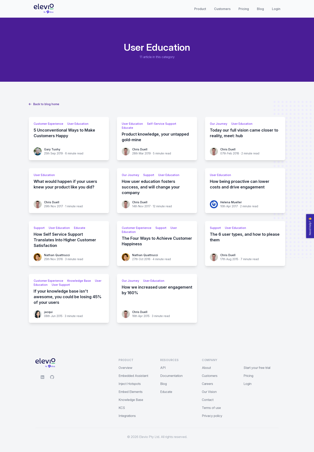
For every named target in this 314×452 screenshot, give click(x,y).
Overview (125, 368)
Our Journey (218, 123)
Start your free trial (257, 368)
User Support (61, 284)
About (206, 368)
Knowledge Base (79, 280)
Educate (127, 127)
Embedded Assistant (133, 376)
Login (276, 9)
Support (148, 175)
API (163, 368)
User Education (78, 123)
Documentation (171, 376)
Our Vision (209, 392)
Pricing (244, 9)
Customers (222, 9)
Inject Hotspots (130, 384)
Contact (207, 400)
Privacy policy (212, 416)
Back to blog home (44, 104)
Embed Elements (131, 392)
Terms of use (211, 408)
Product (200, 9)
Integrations (127, 416)
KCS (122, 408)
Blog (260, 9)
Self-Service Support (161, 123)
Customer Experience (48, 123)
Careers (207, 384)
